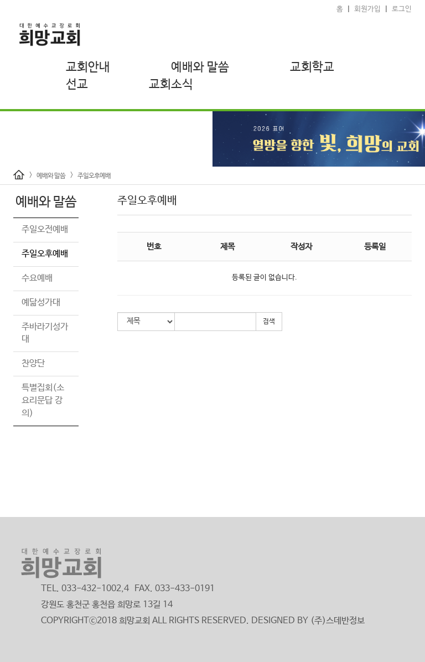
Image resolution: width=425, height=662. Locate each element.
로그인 (402, 9)
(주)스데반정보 (337, 621)
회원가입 (367, 9)
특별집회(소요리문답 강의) (43, 400)
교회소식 (171, 84)
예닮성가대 (41, 302)
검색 (269, 321)
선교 (77, 84)
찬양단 (33, 363)
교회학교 (312, 67)
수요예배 (37, 278)
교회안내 (88, 67)
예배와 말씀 (200, 67)
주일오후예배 (94, 176)
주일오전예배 (45, 229)
